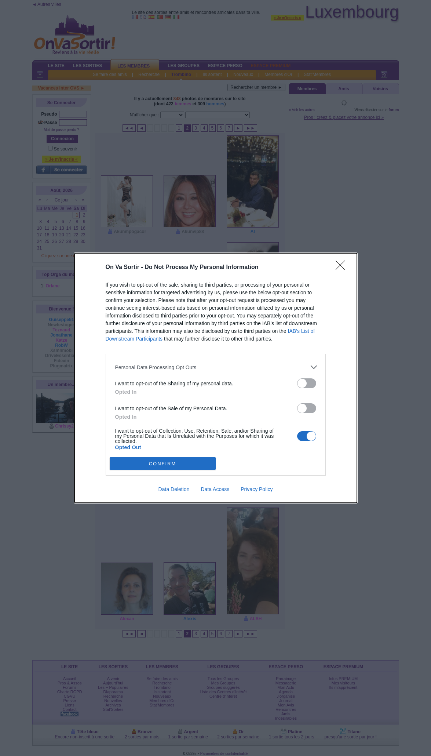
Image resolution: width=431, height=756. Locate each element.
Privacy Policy (257, 489)
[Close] (343, 268)
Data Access (215, 489)
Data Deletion (174, 489)
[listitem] (215, 367)
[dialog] (215, 378)
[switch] (306, 383)
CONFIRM (162, 463)
